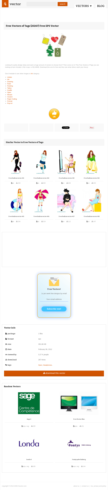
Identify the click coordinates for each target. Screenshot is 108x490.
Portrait (9, 101)
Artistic (9, 77)
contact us (85, 486)
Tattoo (9, 88)
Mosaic (9, 95)
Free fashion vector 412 (41, 178)
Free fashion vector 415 (16, 216)
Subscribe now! (54, 309)
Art (32, 73)
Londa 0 (29, 459)
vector (15, 4)
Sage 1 (29, 419)
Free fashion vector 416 (41, 216)
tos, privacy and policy (98, 486)
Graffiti (9, 90)
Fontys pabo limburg (79, 459)
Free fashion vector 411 (16, 178)
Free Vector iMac (79, 419)
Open (9, 92)
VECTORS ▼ (84, 6)
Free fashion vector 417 (67, 216)
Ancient (9, 97)
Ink (8, 79)
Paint (9, 84)
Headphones (47, 365)
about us (76, 486)
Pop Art (9, 103)
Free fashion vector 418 (92, 216)
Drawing (10, 82)
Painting (10, 86)
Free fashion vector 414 (92, 178)
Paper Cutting (12, 99)
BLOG (101, 6)
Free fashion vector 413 (66, 178)
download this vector (54, 373)
